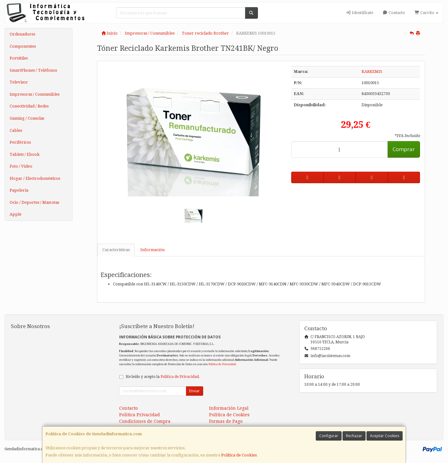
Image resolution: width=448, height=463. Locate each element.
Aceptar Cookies (384, 435)
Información (152, 249)
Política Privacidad (139, 414)
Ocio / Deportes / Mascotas (34, 202)
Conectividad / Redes (29, 106)
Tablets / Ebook (25, 154)
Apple (15, 214)
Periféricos (20, 142)
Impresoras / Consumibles (34, 94)
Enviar (194, 391)
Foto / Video (21, 166)
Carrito (426, 12)
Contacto (394, 12)
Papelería (19, 190)
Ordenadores (22, 34)
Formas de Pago (226, 421)
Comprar (404, 149)
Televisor (19, 82)
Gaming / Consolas (27, 118)
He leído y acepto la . (163, 377)
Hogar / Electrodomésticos (35, 178)
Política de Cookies (239, 455)
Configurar (328, 435)
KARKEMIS (372, 71)
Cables (16, 130)
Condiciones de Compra (144, 421)
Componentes (23, 46)
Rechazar (354, 435)
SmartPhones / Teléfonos (33, 70)
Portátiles (19, 58)
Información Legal (229, 408)
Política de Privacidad (222, 364)
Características (116, 249)
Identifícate (359, 12)
